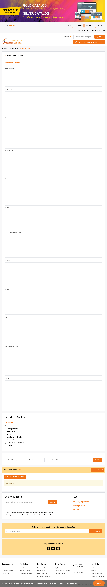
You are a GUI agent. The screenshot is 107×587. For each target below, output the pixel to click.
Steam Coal (8, 89)
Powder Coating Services (13, 232)
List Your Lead (97, 470)
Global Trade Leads (26, 573)
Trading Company (11, 429)
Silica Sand (8, 317)
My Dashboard (60, 568)
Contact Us (5, 573)
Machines (100, 26)
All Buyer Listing (13, 48)
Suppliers (78, 26)
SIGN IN (4, 26)
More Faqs (75, 510)
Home (4, 48)
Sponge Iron (9, 150)
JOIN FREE (12, 26)
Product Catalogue (25, 570)
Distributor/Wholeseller (13, 437)
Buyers (68, 26)
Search (101, 36)
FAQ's (92, 568)
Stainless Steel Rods (11, 346)
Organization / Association (14, 443)
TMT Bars (8, 378)
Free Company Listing (26, 568)
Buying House (10, 431)
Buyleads (89, 26)
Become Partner (60, 573)
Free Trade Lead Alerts (62, 570)
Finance (8, 445)
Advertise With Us (7, 570)
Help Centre (96, 30)
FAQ (104, 30)
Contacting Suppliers (78, 506)
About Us (5, 568)
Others (7, 118)
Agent (8, 434)
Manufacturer (10, 426)
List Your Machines (79, 570)
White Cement (9, 69)
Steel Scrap (8, 260)
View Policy (74, 583)
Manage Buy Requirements (80, 502)
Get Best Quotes (78, 572)
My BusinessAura (82, 30)
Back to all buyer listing (14, 477)
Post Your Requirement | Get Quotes (91, 42)
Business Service (11, 440)
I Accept (99, 583)
